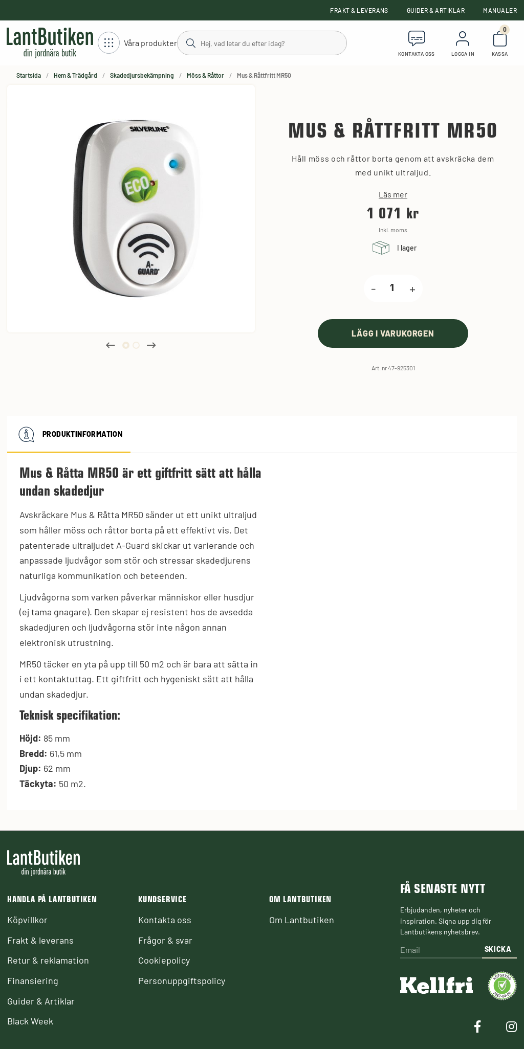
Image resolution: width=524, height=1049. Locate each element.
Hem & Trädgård (75, 75)
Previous (110, 345)
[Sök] (261, 42)
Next (151, 345)
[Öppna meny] (137, 43)
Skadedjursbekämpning (142, 75)
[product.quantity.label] (392, 288)
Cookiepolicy (164, 960)
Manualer (500, 10)
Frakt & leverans (359, 10)
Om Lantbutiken (301, 919)
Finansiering (32, 980)
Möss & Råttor (205, 75)
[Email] (441, 950)
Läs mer (393, 194)
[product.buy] (393, 333)
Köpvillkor (27, 919)
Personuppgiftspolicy (181, 980)
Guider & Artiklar (436, 10)
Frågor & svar (165, 940)
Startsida (28, 75)
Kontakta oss (164, 919)
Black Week (30, 1020)
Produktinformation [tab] (68, 434)
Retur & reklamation (48, 960)
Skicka (498, 949)
